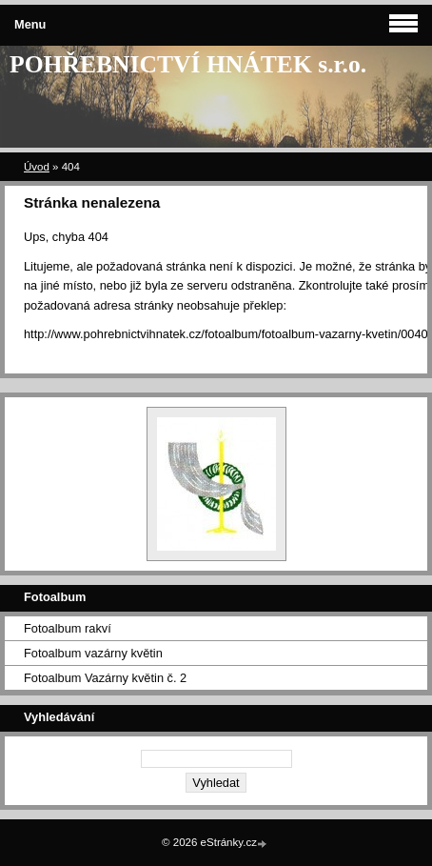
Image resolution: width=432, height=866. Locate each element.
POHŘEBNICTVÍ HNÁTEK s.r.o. (188, 64)
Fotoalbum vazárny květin (93, 653)
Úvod (36, 166)
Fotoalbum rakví (67, 628)
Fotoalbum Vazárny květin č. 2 (105, 678)
